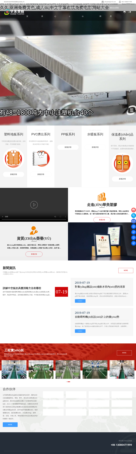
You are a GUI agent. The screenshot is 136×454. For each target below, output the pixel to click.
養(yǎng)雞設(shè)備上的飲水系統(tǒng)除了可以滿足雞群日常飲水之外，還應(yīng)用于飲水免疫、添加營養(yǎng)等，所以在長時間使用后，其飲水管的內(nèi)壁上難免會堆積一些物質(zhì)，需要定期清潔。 (101, 296)
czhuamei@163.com (110, 2)
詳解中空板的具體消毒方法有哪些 (22, 288)
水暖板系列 (95, 134)
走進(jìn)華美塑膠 (102, 205)
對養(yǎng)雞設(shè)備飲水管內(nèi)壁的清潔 (100, 286)
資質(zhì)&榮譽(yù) (34, 238)
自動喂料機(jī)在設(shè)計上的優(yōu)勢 (97, 316)
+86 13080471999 (127, 2)
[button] (66, 381)
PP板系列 (68, 134)
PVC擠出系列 (40, 134)
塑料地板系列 (13, 134)
